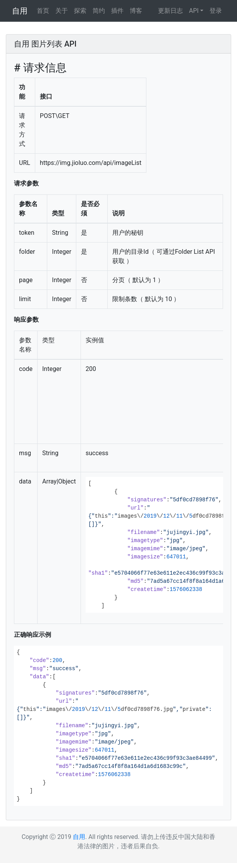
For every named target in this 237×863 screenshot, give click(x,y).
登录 (216, 10)
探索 (80, 10)
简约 (99, 10)
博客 (136, 10)
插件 (117, 10)
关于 (61, 10)
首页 (43, 10)
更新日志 (170, 10)
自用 (19, 11)
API (194, 10)
